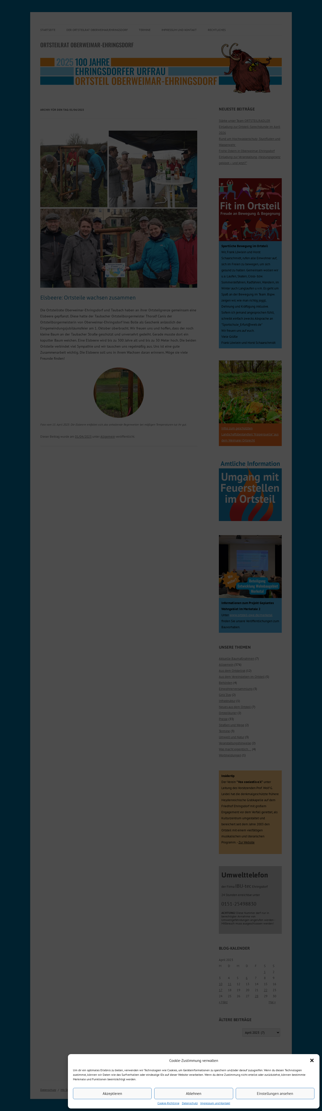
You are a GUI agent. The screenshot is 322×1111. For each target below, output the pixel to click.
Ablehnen (193, 1093)
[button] (311, 1060)
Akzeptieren (112, 1093)
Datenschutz (190, 1103)
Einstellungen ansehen (275, 1093)
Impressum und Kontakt (215, 1103)
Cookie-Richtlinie (168, 1103)
